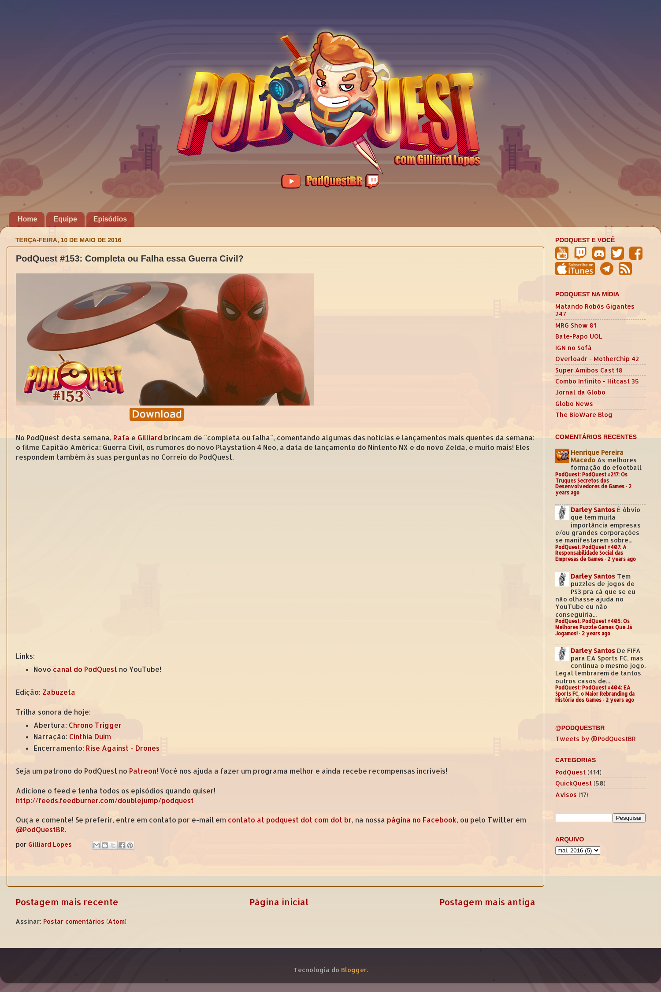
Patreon (142, 771)
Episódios (110, 219)
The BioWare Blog (584, 414)
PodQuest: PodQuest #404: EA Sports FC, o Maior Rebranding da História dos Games (595, 693)
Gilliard (149, 437)
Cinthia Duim (90, 736)
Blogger (354, 970)
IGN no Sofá (573, 347)
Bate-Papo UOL (578, 336)
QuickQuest (573, 783)
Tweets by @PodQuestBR (595, 738)
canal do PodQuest (85, 669)
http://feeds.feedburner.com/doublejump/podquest (105, 800)
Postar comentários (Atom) (84, 921)
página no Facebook (422, 819)
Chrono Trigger (95, 725)
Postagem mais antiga (487, 901)
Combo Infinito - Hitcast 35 (597, 381)
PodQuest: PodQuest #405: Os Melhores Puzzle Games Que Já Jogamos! (593, 627)
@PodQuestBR (40, 829)
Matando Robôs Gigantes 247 (595, 310)
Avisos (566, 794)
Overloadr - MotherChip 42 (597, 358)
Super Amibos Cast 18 (589, 370)
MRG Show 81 (575, 325)
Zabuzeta (58, 692)
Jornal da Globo (580, 392)
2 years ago (621, 559)
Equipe (65, 219)
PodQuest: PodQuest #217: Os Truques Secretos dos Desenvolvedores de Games (591, 480)
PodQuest (570, 772)
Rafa (121, 437)
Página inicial (278, 901)
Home (27, 219)
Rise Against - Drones (123, 748)
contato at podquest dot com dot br (290, 819)
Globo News (574, 403)
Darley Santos (593, 509)
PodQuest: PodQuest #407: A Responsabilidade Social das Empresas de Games (591, 553)
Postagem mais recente (67, 901)
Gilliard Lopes (51, 844)
